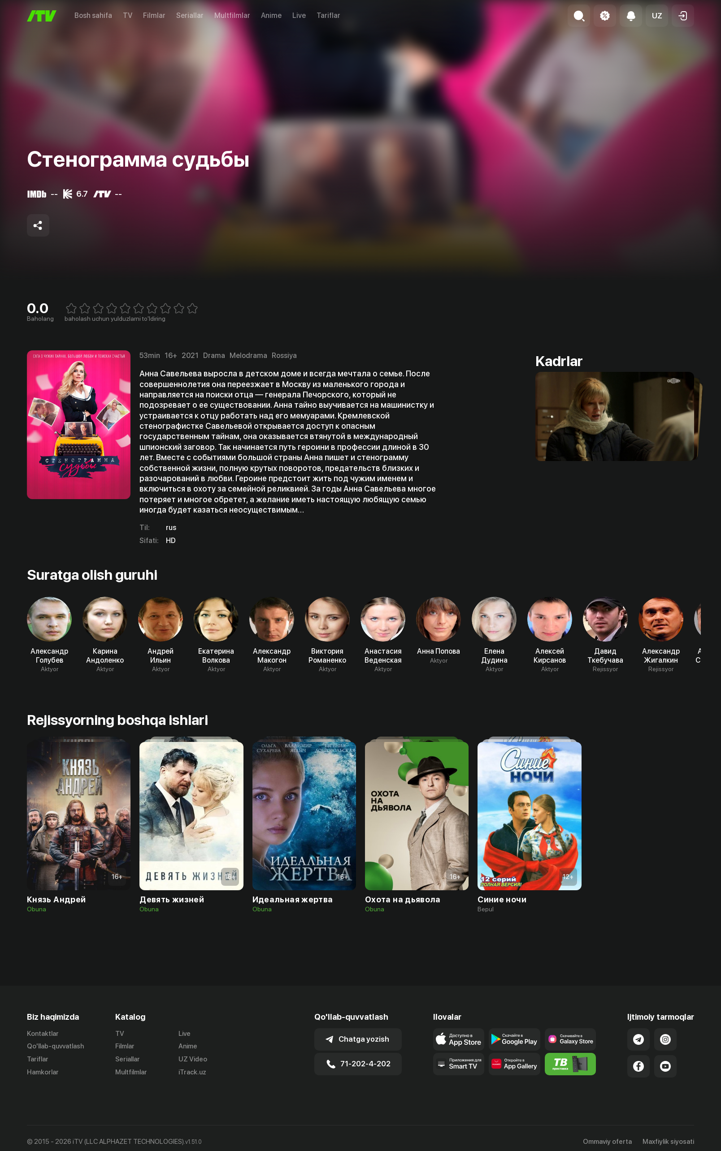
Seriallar (190, 15)
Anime (271, 15)
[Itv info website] (570, 1064)
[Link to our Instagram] (665, 1039)
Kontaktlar (43, 1034)
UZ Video (192, 1059)
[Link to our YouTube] (665, 1066)
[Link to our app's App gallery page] (514, 1064)
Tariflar (328, 15)
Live (299, 15)
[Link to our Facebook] (638, 1066)
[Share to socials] (38, 225)
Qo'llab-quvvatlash (55, 1046)
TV (127, 15)
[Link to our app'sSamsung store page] (570, 1039)
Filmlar (154, 15)
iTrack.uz (192, 1072)
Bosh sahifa (93, 15)
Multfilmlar (232, 15)
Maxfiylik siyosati (668, 1142)
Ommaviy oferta (607, 1142)
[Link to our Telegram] (638, 1039)
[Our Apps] (459, 1064)
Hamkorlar (43, 1072)
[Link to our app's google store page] (514, 1039)
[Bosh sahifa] (41, 16)
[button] (657, 15)
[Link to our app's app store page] (459, 1039)
